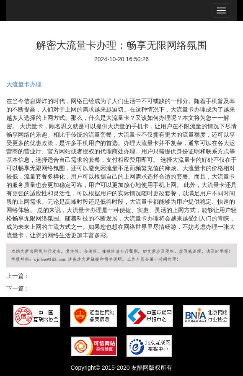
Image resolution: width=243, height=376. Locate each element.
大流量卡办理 (23, 84)
